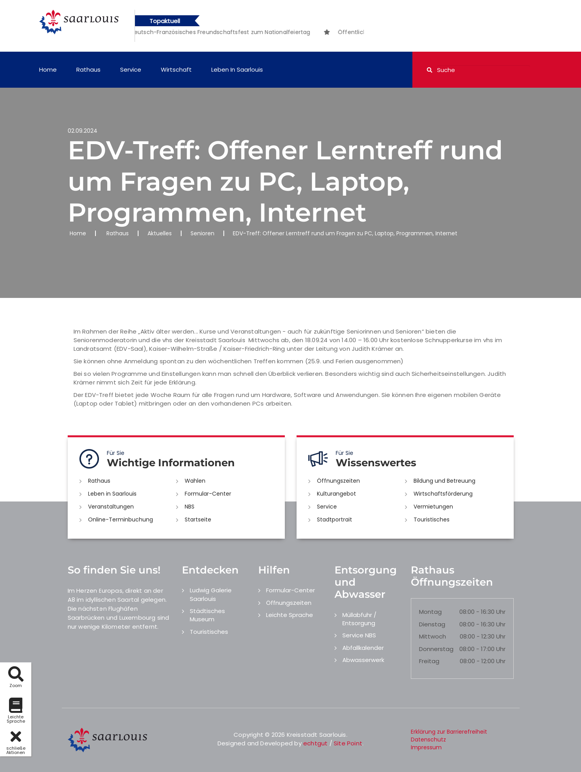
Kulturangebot (336, 494)
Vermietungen (433, 506)
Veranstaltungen (111, 506)
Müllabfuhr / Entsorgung (359, 619)
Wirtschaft (176, 69)
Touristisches (432, 519)
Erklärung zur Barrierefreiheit (449, 732)
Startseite (198, 519)
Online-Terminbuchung (120, 519)
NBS (189, 506)
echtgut (315, 743)
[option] (204, 32)
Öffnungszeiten (338, 481)
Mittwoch (432, 636)
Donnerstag (436, 649)
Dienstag (432, 624)
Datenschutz (428, 739)
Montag (430, 612)
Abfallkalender (363, 648)
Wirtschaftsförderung (443, 494)
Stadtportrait (334, 519)
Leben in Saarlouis (237, 69)
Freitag (429, 661)
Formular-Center (208, 494)
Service (130, 69)
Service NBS (359, 635)
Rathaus (88, 69)
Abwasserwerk (363, 660)
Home (48, 69)
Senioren (202, 233)
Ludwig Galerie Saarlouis (211, 594)
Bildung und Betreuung (444, 481)
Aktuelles (159, 233)
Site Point (348, 743)
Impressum (426, 747)
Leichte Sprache (289, 615)
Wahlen (195, 481)
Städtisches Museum (207, 615)
